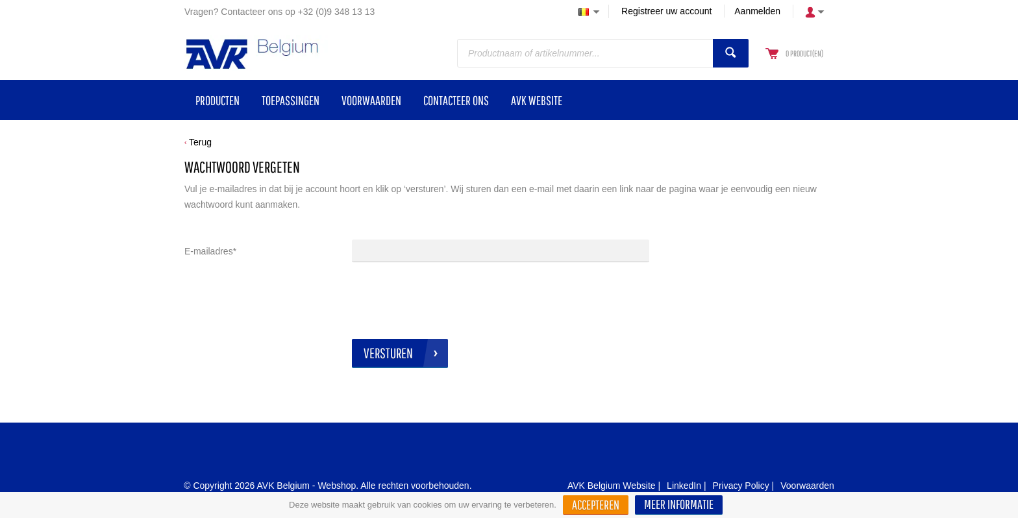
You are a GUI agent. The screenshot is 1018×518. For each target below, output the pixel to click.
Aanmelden (757, 11)
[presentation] (450, 300)
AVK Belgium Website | (613, 485)
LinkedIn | (686, 485)
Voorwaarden (807, 485)
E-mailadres (210, 251)
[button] (679, 505)
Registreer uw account (666, 11)
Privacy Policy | (744, 485)
